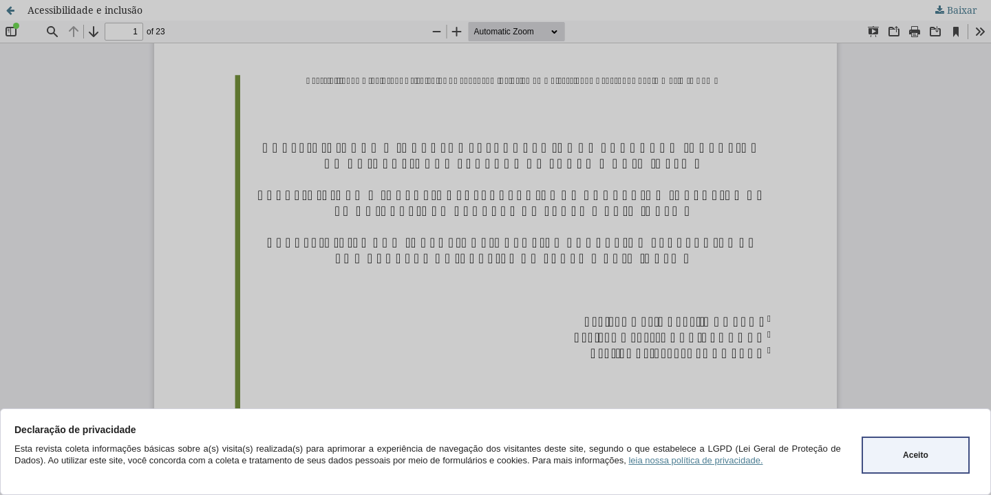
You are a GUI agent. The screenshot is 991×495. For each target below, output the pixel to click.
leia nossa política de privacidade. (695, 460)
